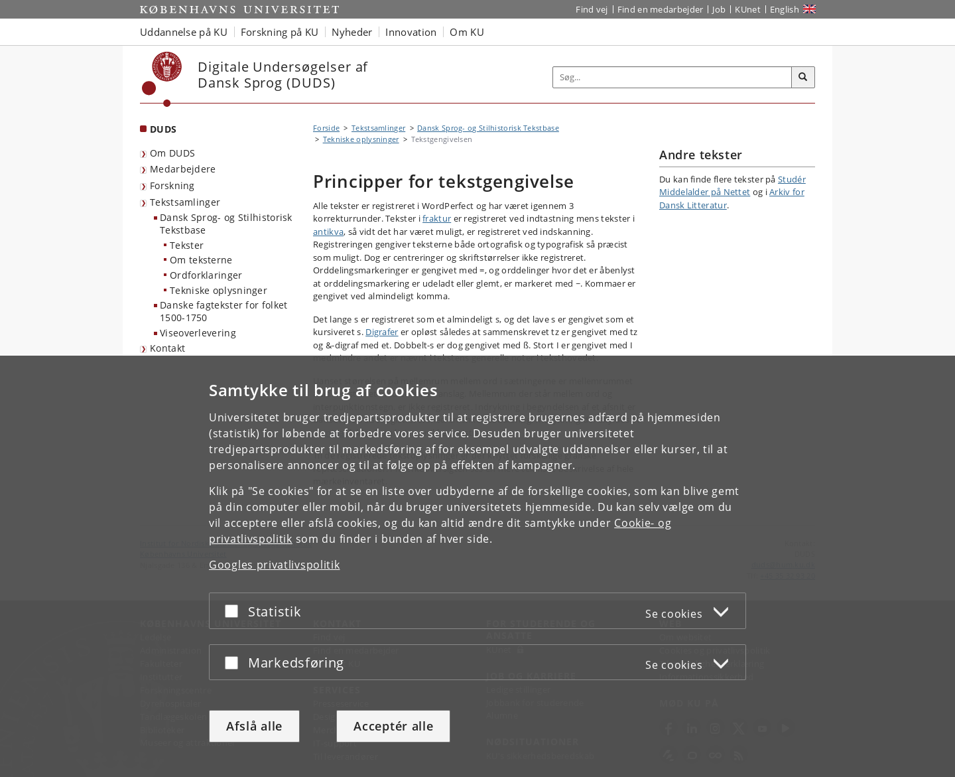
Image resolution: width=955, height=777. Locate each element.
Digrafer (381, 332)
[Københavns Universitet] (162, 79)
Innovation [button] (410, 31)
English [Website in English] (784, 9)
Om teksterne (201, 259)
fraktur (436, 218)
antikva (328, 232)
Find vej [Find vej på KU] (591, 9)
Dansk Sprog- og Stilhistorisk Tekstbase (226, 223)
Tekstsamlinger (185, 202)
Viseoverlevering (198, 332)
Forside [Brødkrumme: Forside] (326, 128)
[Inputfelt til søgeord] (672, 77)
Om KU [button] (467, 31)
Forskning (172, 185)
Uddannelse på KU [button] (183, 31)
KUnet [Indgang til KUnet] (748, 9)
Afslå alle (254, 726)
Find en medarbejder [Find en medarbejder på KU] (660, 9)
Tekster (187, 245)
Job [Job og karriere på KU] (719, 9)
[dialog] (477, 566)
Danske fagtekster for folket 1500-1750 (223, 311)
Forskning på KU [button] (280, 31)
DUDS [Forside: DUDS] (163, 129)
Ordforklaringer (206, 275)
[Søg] (803, 77)
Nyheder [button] (352, 31)
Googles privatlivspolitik (274, 564)
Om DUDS (172, 153)
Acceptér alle (393, 726)
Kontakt (167, 348)
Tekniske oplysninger (218, 290)
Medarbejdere (183, 169)
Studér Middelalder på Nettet (732, 185)
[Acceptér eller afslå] (235, 611)
